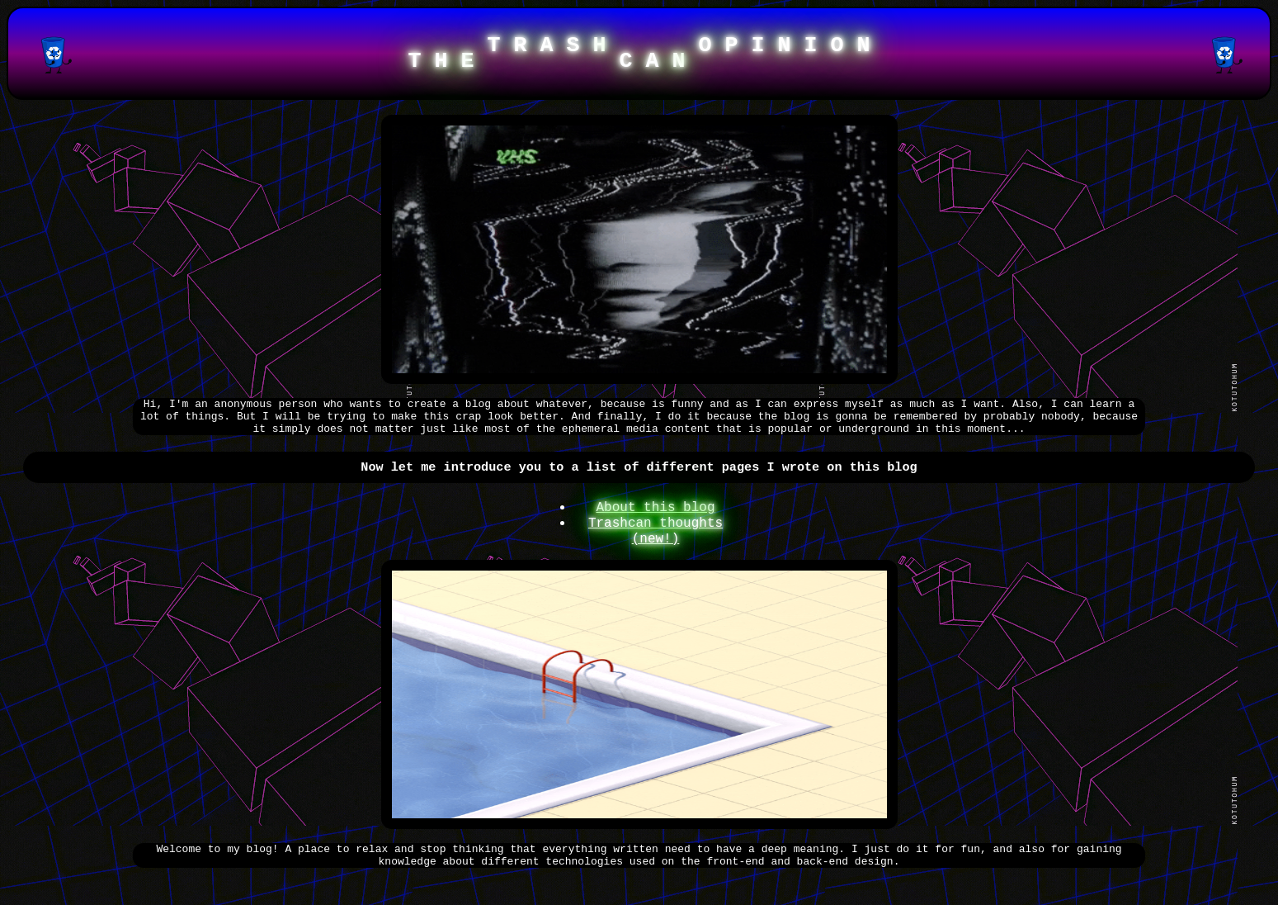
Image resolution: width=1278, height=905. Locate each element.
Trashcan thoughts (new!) (655, 550)
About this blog (655, 523)
